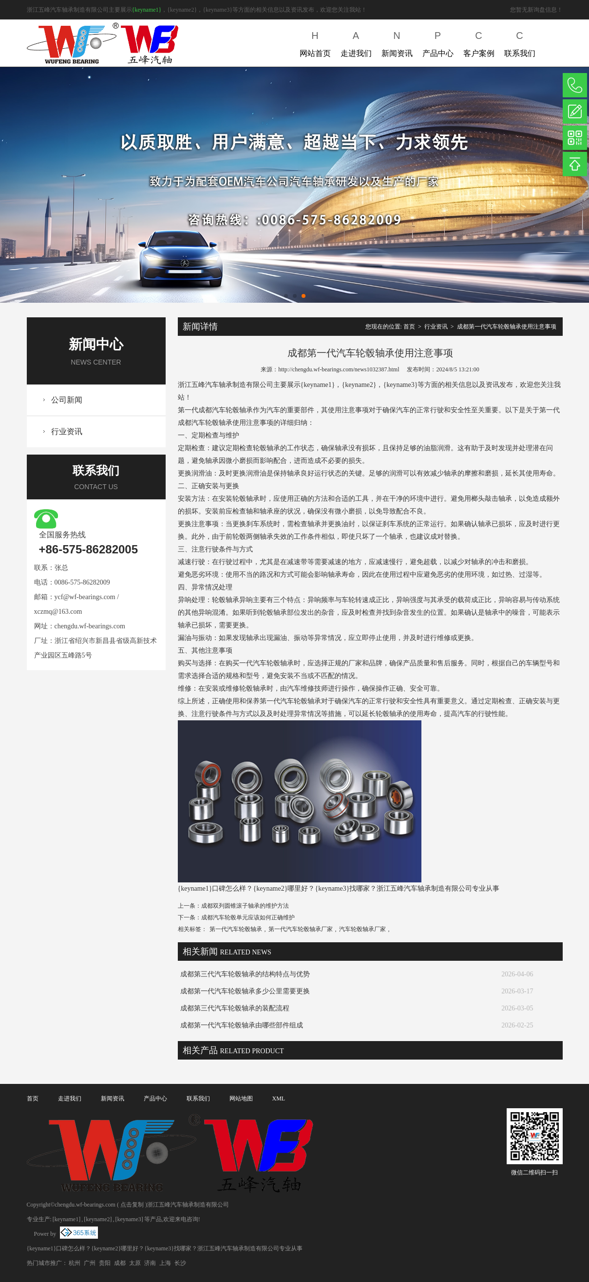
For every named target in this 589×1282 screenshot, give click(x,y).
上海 (165, 1263)
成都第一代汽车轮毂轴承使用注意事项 (506, 326)
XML (278, 1098)
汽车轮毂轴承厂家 (362, 929)
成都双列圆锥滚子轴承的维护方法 (245, 905)
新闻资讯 (397, 42)
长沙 (180, 1263)
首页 (409, 326)
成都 (120, 1263)
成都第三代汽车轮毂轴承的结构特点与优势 (245, 974)
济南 (150, 1263)
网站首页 (315, 42)
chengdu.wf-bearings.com (90, 626)
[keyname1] (66, 1219)
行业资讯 (66, 431)
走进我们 (356, 42)
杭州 (74, 1263)
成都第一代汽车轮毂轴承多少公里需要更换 (245, 991)
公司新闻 (66, 400)
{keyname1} (147, 9)
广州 (89, 1263)
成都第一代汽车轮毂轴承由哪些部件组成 (241, 1025)
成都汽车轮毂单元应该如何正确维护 (248, 917)
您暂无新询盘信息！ (536, 9)
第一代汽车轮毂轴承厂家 (300, 929)
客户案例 (478, 42)
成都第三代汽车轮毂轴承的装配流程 (234, 1008)
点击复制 (132, 1204)
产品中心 (438, 42)
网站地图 (241, 1098)
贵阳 (105, 1263)
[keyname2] (98, 1219)
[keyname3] (129, 1219)
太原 (135, 1263)
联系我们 (519, 42)
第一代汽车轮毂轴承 (235, 929)
